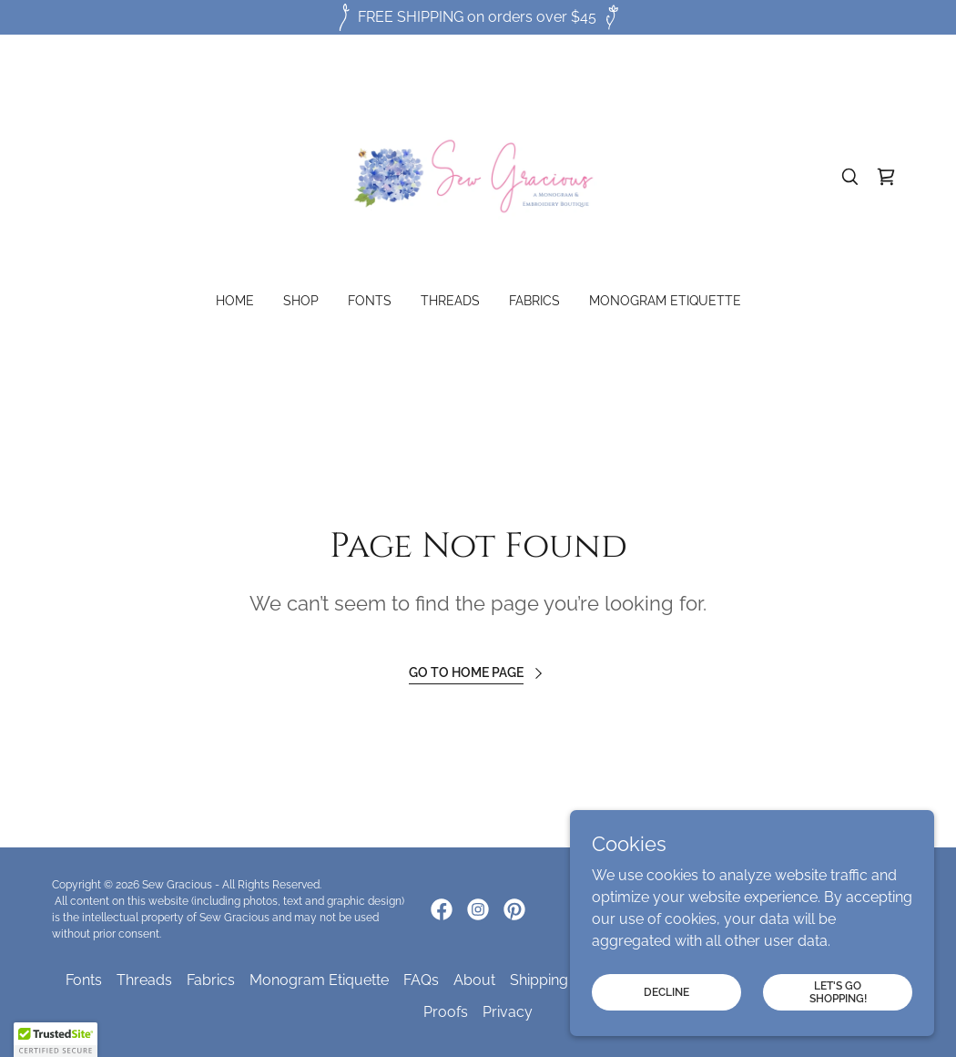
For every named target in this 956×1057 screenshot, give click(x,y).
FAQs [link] (421, 980)
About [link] (474, 980)
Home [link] (235, 300)
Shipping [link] (539, 980)
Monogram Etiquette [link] (665, 300)
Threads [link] (450, 300)
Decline (666, 991)
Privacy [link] (508, 1012)
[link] (478, 175)
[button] (55, 1039)
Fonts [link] (370, 300)
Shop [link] (301, 300)
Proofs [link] (445, 1012)
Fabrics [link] (534, 300)
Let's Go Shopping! (838, 991)
